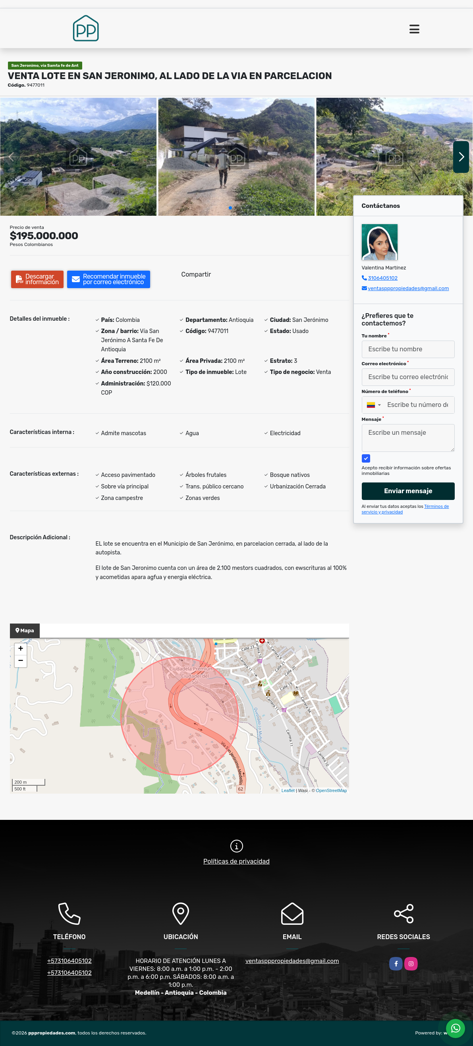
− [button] (20, 661)
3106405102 (383, 278)
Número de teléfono (386, 391)
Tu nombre (376, 336)
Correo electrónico (385, 363)
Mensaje (373, 419)
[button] (230, 207)
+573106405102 (69, 961)
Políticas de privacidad (236, 861)
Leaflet (288, 790)
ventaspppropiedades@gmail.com (408, 288)
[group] (78, 156)
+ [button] (20, 649)
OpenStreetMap (331, 790)
